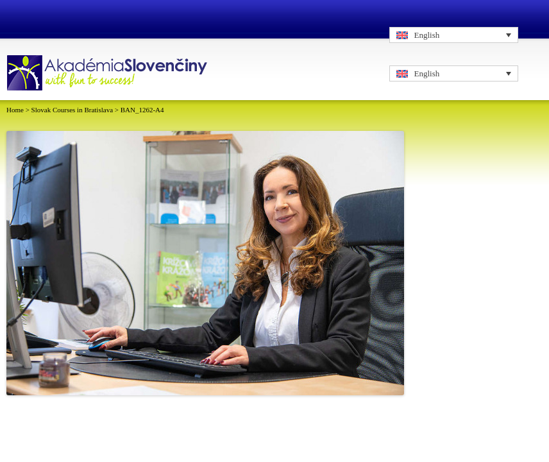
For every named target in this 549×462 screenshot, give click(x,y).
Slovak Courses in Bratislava (72, 110)
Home (15, 110)
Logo (108, 74)
